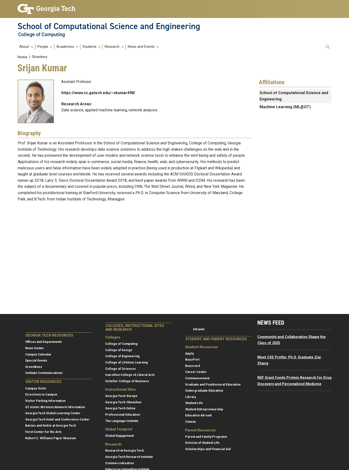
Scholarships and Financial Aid (208, 449)
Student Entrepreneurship (204, 409)
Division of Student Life (202, 443)
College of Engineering (122, 356)
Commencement (197, 378)
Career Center (196, 372)
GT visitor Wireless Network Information (55, 407)
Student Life (194, 403)
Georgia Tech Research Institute (129, 457)
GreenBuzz (33, 367)
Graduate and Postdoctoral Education (212, 384)
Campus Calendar (38, 354)
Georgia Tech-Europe (121, 396)
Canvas (190, 421)
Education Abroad (198, 415)
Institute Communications (44, 373)
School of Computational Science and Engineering (108, 26)
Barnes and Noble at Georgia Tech (50, 425)
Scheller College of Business (127, 381)
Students (89, 47)
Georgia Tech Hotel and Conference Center (57, 419)
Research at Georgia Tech (124, 450)
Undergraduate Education (204, 390)
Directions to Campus (41, 394)
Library (190, 397)
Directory (39, 57)
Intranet (198, 329)
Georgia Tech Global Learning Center (52, 413)
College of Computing (41, 34)
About (24, 47)
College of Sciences (120, 369)
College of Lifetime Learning (126, 362)
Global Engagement (119, 435)
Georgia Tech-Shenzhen (123, 402)
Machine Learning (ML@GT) (285, 107)
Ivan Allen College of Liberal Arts (130, 375)
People (42, 47)
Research (112, 47)
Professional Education (122, 414)
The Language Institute (121, 421)
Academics (65, 47)
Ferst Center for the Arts (43, 432)
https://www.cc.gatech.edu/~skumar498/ (98, 93)
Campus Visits (35, 388)
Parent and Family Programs (206, 436)
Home (22, 57)
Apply (189, 353)
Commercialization (119, 463)
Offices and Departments (43, 342)
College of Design (118, 350)
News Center (34, 348)
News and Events (141, 47)
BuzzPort (192, 359)
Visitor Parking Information (45, 401)
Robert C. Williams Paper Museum (50, 438)
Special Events (36, 360)
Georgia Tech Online (120, 408)
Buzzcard (192, 366)
